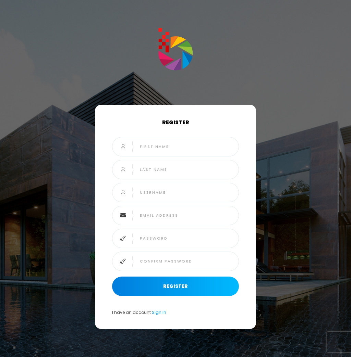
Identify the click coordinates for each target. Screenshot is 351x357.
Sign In (159, 312)
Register (175, 286)
